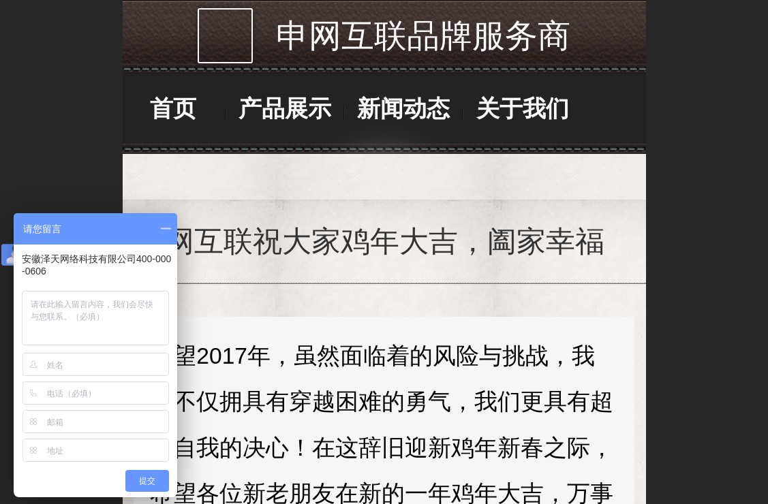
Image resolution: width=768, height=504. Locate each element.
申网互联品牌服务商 (423, 36)
